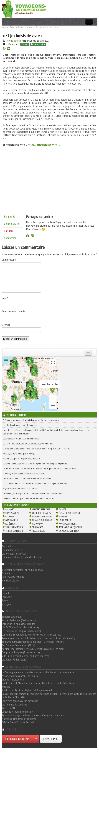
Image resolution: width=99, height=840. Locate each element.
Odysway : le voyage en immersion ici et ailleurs (24, 473)
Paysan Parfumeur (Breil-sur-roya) (19, 620)
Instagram (7, 604)
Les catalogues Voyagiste (17, 505)
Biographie (9, 216)
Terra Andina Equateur (70, 527)
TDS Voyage (37, 527)
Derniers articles (12, 223)
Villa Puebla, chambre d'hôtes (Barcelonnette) (25, 656)
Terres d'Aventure (14, 530)
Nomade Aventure (68, 523)
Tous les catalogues (12, 616)
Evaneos (63, 516)
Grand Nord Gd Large (43, 520)
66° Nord (9, 509)
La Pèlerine (11, 523)
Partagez (9, 230)
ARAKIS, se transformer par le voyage (19, 453)
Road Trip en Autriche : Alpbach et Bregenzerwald (27, 690)
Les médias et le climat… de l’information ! (21, 438)
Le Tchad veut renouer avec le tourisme (20, 425)
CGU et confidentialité (13, 577)
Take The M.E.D (9, 708)
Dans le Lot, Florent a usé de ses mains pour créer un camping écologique (35, 483)
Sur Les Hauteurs (14, 527)
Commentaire (9, 259)
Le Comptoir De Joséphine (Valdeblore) (21, 631)
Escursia (9, 516)
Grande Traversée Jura (13, 679)
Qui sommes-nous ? (12, 550)
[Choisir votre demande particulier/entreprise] (36, 739)
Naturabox (37, 523)
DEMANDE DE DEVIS (17, 739)
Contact (6, 573)
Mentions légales (10, 580)
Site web (6, 325)
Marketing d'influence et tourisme (19, 718)
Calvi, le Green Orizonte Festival (18, 722)
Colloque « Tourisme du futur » (17, 711)
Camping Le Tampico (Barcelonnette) (21, 652)
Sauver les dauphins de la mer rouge (20, 701)
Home (5, 27)
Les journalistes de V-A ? (14, 553)
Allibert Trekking (41, 509)
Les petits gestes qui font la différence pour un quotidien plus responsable (35, 463)
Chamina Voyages (13, 513)
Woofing (6, 686)
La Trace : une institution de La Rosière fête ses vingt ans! (28, 443)
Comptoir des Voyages (43, 513)
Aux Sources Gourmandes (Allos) (18, 645)
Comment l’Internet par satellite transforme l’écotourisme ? (28, 498)
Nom (5, 298)
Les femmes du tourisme (14, 704)
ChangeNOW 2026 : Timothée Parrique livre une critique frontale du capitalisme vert (40, 468)
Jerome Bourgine (14, 40)
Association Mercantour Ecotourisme (21, 676)
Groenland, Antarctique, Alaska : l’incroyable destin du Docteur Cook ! (33, 493)
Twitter (5, 600)
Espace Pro (7, 546)
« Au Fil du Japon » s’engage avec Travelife (21, 458)
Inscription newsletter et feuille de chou (22, 569)
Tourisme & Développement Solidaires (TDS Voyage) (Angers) (33, 641)
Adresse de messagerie (14, 311)
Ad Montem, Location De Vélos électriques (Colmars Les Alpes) (33, 649)
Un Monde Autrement (69, 530)
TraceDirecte (38, 530)
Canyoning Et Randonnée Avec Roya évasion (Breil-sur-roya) (32, 634)
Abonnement (10, 238)
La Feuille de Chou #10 (13, 697)
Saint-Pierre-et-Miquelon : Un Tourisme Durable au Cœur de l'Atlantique (38, 683)
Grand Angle (11, 520)
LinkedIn (6, 593)
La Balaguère (65, 520)
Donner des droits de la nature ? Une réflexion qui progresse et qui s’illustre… (37, 448)
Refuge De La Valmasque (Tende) (18, 624)
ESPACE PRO (50, 739)
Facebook (7, 597)
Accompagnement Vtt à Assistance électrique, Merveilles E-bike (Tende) (38, 638)
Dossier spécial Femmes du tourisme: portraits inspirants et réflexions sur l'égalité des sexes (49, 693)
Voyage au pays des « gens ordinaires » (20, 488)
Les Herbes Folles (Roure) (14, 659)
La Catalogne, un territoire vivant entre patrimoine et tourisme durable (38, 672)
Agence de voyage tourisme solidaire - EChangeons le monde (33, 715)
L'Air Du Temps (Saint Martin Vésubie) (20, 627)
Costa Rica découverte (70, 513)
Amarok (63, 509)
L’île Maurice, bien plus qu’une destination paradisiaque (27, 478)
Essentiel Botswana (42, 516)
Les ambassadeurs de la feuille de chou (22, 557)
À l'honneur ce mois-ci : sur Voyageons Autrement (31, 420)
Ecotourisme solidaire (21, 27)
